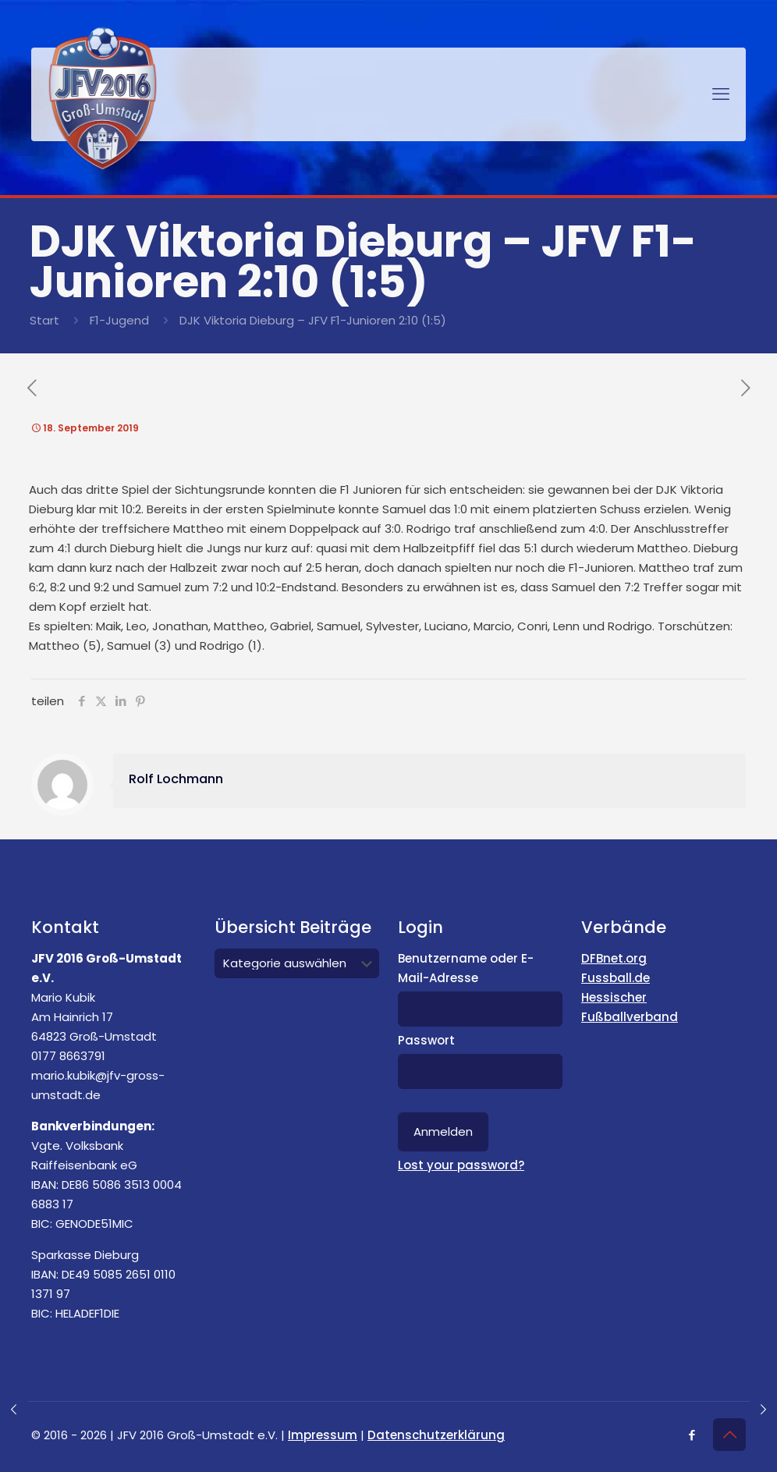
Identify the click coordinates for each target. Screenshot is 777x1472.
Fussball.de (615, 978)
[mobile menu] (721, 94)
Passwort (426, 1040)
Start (44, 320)
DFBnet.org (614, 958)
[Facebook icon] (691, 1435)
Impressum (322, 1435)
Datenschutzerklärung (436, 1435)
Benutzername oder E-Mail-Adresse (466, 968)
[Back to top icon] (729, 1434)
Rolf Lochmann (176, 779)
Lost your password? (461, 1165)
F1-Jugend (119, 320)
